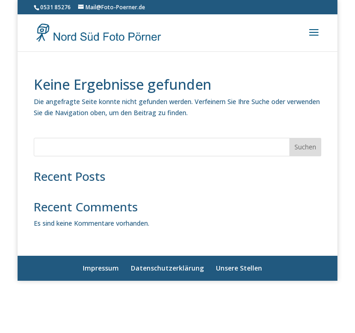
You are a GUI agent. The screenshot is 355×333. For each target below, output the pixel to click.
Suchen (305, 146)
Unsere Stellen (239, 268)
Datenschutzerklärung (167, 268)
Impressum (101, 268)
